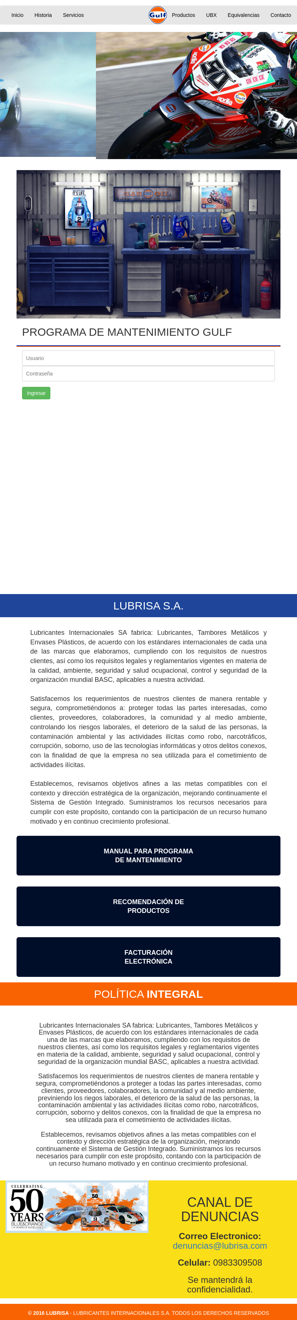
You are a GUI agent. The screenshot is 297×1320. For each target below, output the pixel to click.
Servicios (73, 15)
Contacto (281, 15)
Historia (43, 15)
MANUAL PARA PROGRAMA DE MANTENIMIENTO (148, 855)
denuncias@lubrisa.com (220, 1245)
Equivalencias (244, 15)
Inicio (17, 15)
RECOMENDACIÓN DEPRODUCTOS (148, 906)
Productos (183, 15)
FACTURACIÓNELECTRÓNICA (149, 957)
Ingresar (36, 393)
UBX (211, 15)
